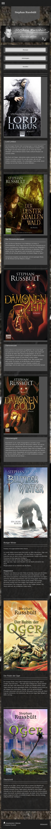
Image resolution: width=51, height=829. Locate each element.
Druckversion (9, 823)
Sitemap (17, 823)
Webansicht (43, 824)
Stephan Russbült (25, 12)
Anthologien (25, 58)
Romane (25, 50)
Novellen (25, 66)
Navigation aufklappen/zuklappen (25, 3)
